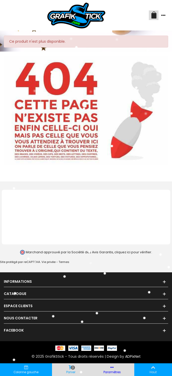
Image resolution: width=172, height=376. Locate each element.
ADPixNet (133, 356)
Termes (64, 262)
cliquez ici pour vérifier (132, 252)
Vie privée (49, 262)
